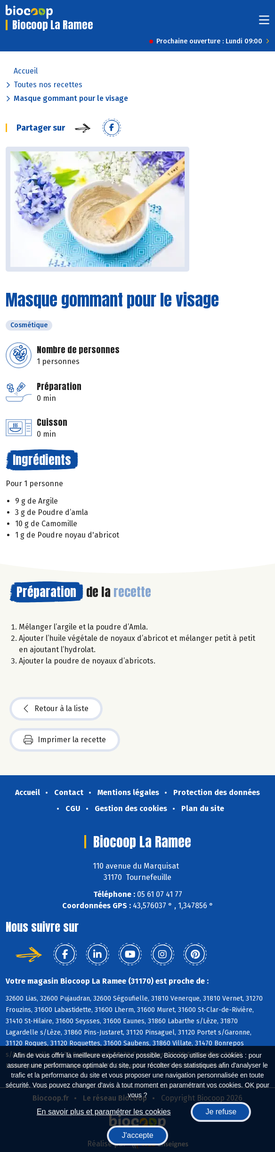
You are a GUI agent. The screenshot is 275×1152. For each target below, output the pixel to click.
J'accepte (137, 1135)
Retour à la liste (56, 708)
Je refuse (220, 1112)
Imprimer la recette (65, 740)
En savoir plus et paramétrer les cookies (104, 1112)
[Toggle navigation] (264, 23)
